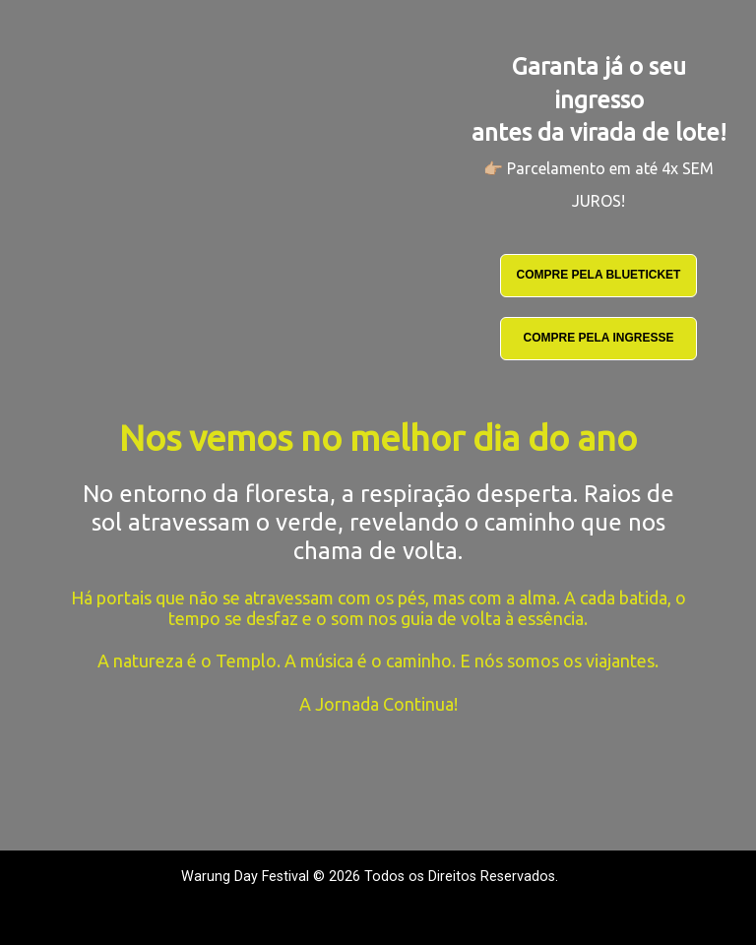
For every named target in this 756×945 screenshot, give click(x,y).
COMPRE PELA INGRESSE (599, 338)
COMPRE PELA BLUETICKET (599, 275)
